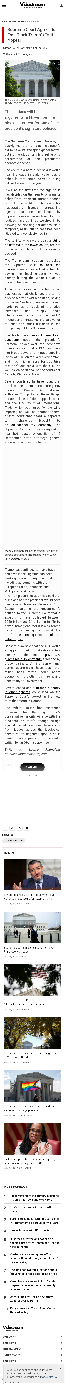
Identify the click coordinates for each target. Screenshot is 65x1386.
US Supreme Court (14, 840)
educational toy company (31, 425)
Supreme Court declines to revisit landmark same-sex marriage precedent (30, 1108)
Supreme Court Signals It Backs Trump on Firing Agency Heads (29, 949)
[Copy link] (12, 828)
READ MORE (32, 767)
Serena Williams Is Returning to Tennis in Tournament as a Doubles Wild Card (34, 1220)
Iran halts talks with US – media (30, 1230)
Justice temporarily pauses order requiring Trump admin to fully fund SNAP (29, 1161)
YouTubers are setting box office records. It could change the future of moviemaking (34, 1258)
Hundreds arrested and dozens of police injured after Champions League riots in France (34, 1243)
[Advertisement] (32, 799)
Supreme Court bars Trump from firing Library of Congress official (31, 1055)
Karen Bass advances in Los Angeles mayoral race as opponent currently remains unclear (33, 1285)
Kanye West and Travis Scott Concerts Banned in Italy (34, 1310)
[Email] (5, 828)
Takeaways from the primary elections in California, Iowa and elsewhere (34, 1197)
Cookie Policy (49, 1376)
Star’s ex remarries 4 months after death (32, 1209)
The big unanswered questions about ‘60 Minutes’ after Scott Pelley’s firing (33, 1271)
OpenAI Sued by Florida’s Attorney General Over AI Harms (31, 1298)
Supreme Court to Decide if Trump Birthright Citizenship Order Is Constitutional (30, 1002)
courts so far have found (35, 381)
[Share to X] (20, 828)
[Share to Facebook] (27, 828)
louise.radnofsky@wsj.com (27, 754)
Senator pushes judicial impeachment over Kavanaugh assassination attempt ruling (29, 896)
